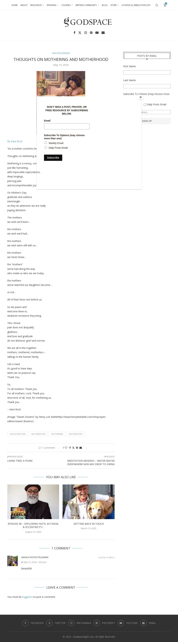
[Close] (140, 97)
